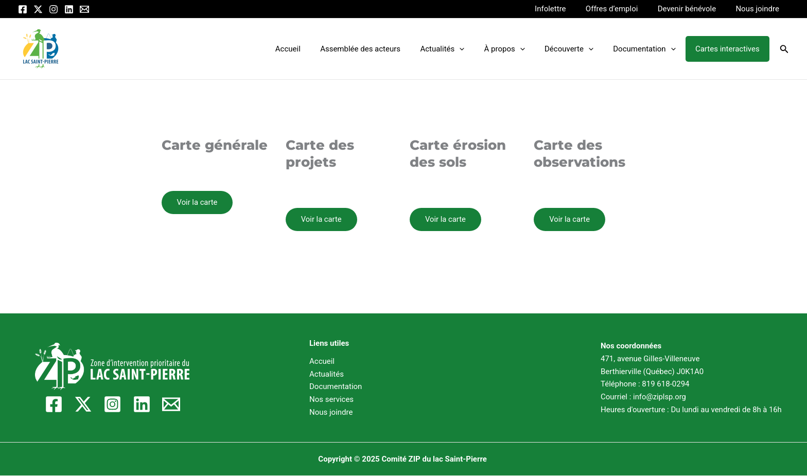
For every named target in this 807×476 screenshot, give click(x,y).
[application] (479, 49)
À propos (519, 49)
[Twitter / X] (38, 9)
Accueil (315, 49)
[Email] (84, 9)
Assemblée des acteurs (384, 49)
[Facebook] (22, 9)
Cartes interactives (729, 49)
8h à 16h (767, 409)
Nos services (331, 399)
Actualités (462, 49)
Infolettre (565, 8)
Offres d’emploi (623, 8)
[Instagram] (53, 9)
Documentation (651, 49)
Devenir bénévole (693, 8)
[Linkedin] (69, 9)
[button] (784, 49)
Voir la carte (197, 202)
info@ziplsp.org (660, 396)
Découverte (579, 49)
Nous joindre (759, 8)
